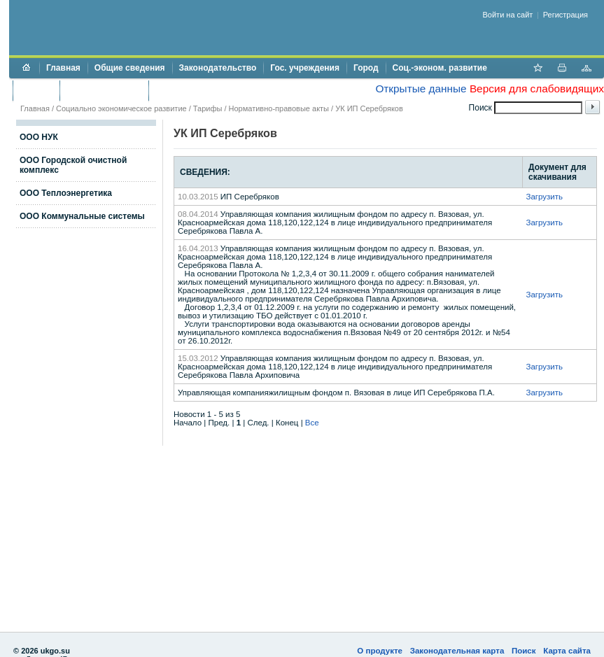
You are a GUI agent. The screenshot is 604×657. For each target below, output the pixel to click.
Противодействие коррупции (215, 90)
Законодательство (218, 68)
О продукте (379, 651)
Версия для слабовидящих (537, 88)
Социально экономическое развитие (121, 108)
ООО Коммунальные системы (82, 216)
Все (312, 422)
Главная (63, 68)
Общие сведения (129, 68)
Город (366, 68)
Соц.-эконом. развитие (440, 68)
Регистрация (565, 14)
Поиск (524, 651)
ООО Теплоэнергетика (66, 193)
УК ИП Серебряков (369, 108)
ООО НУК (39, 137)
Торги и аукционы (103, 90)
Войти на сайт (508, 14)
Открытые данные (420, 88)
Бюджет (36, 90)
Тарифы (208, 108)
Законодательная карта (457, 651)
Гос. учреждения (304, 68)
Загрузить (544, 196)
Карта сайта (567, 651)
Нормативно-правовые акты (279, 108)
